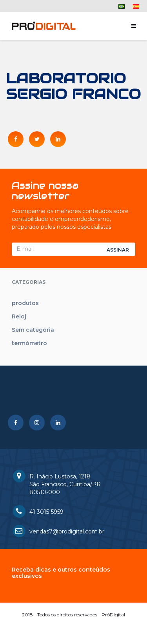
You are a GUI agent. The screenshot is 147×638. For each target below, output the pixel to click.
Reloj (19, 316)
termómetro (29, 343)
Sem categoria (33, 329)
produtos (25, 303)
